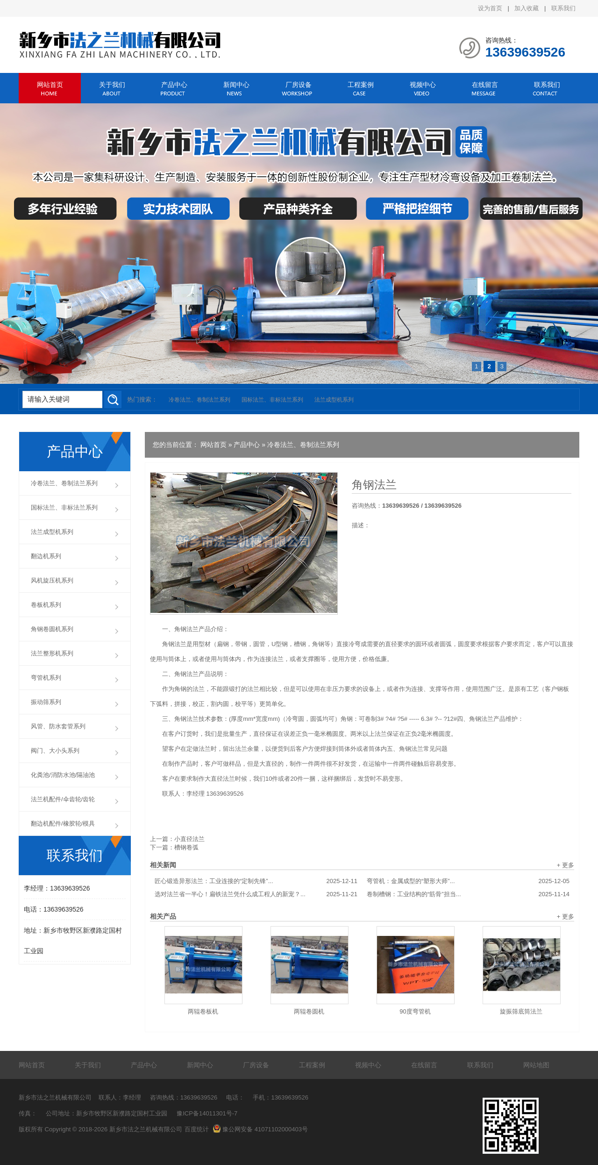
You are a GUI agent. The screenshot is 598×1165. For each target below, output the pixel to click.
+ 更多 (565, 865)
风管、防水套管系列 (58, 726)
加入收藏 (526, 8)
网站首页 (50, 84)
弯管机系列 (46, 677)
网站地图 (536, 1065)
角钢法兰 (374, 485)
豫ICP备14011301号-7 (207, 1113)
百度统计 (197, 1129)
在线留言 (485, 84)
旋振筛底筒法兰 (521, 1011)
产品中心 (174, 84)
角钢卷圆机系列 (52, 629)
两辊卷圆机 (309, 1011)
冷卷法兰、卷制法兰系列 (199, 399)
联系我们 (563, 8)
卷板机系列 (46, 604)
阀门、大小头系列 (55, 750)
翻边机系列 (46, 556)
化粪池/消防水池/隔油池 (63, 774)
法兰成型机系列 (334, 399)
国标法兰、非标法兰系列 (272, 399)
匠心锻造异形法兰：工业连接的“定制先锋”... (256, 881)
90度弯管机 (414, 1011)
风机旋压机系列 (52, 580)
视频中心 (423, 84)
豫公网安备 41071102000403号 (260, 1129)
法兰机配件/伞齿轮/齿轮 (63, 799)
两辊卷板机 (203, 1011)
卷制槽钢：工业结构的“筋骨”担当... (468, 894)
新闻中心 (236, 84)
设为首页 (490, 8)
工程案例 (361, 84)
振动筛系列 (46, 701)
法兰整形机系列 (52, 653)
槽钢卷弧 (186, 847)
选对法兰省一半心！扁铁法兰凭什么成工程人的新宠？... (256, 894)
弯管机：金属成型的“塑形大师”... (468, 881)
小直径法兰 (189, 838)
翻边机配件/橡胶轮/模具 (63, 823)
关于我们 (112, 84)
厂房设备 (298, 84)
